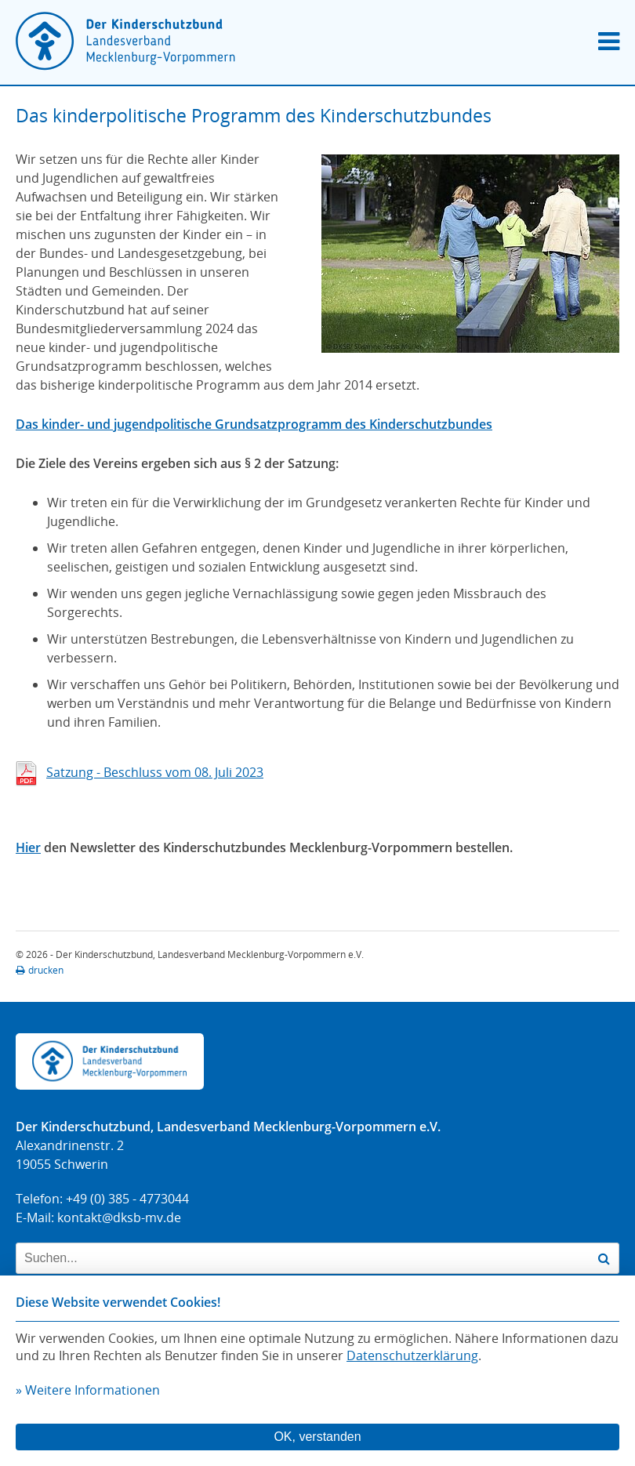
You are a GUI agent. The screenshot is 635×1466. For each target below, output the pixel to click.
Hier (28, 847)
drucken (40, 970)
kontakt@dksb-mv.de (119, 1217)
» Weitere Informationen (88, 1390)
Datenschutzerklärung (412, 1355)
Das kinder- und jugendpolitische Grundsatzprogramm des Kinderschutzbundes (254, 424)
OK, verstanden (317, 1436)
